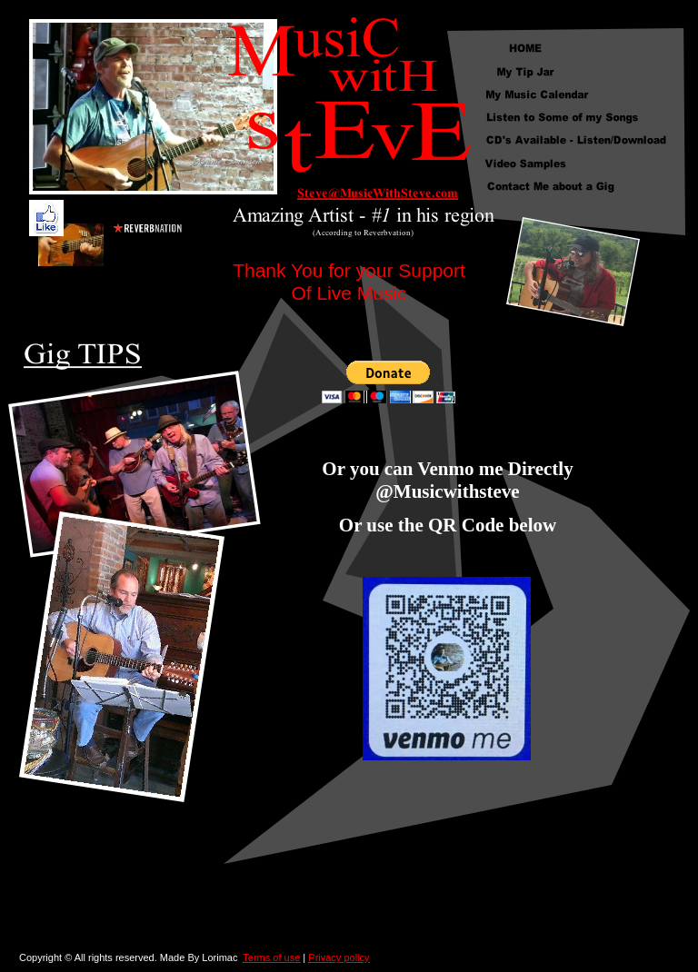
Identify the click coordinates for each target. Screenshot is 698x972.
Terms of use (271, 957)
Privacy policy (338, 957)
